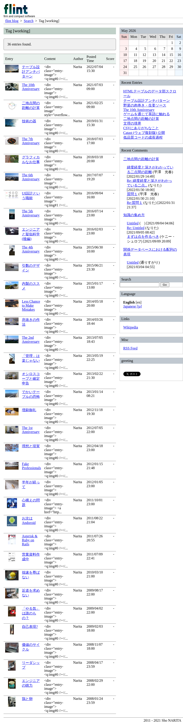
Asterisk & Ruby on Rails (30, 540)
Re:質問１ (135, 203)
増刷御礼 (29, 410)
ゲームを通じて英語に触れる (146, 114)
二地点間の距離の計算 (141, 119)
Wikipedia (130, 327)
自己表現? (30, 626)
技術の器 (29, 121)
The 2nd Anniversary (31, 339)
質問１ (132, 194)
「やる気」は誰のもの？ (31, 613)
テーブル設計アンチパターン (31, 71)
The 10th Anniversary (31, 87)
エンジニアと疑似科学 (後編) (31, 234)
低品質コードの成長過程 (143, 137)
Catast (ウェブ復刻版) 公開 (144, 133)
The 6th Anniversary (31, 177)
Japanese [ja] (132, 306)
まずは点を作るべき (143, 236)
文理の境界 (132, 123)
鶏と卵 (27, 699)
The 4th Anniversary (31, 249)
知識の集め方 (134, 215)
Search (29, 21)
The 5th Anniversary (31, 213)
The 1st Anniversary (31, 430)
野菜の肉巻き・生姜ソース (144, 105)
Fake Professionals (31, 466)
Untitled (133, 223)
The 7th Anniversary (31, 141)
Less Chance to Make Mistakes (31, 305)
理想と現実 (31, 446)
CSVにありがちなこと (141, 128)
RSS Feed (130, 348)
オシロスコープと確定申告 (31, 378)
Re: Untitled (136, 228)
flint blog (11, 21)
